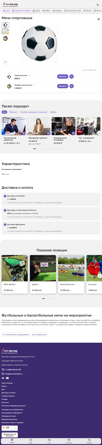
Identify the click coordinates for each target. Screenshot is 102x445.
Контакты (5, 402)
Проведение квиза (9, 416)
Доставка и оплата (8, 393)
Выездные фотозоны (9, 419)
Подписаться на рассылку (9, 435)
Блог (3, 389)
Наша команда (7, 383)
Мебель (53, 112)
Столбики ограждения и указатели (34, 112)
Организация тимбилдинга (12, 413)
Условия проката (8, 396)
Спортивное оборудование (16, 335)
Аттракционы (39, 335)
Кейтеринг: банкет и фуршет (13, 422)
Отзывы (4, 399)
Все (4, 112)
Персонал (13, 112)
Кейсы (4, 386)
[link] (10, 428)
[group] (39, 43)
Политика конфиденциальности (14, 406)
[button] (5, 62)
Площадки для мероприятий (12, 409)
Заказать (63, 76)
